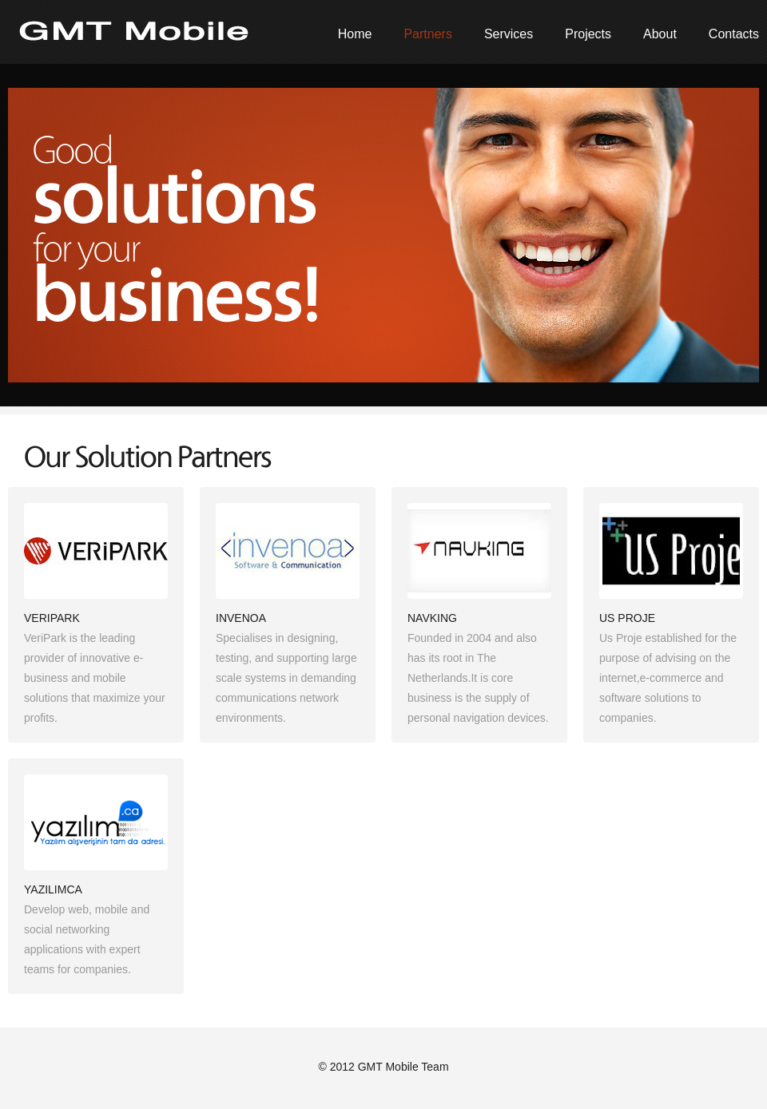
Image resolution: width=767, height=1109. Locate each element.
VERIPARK (52, 618)
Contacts (734, 34)
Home (355, 34)
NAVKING (432, 618)
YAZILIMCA (53, 889)
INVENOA (241, 618)
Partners (427, 34)
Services (508, 34)
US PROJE (627, 618)
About (660, 34)
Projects (588, 34)
